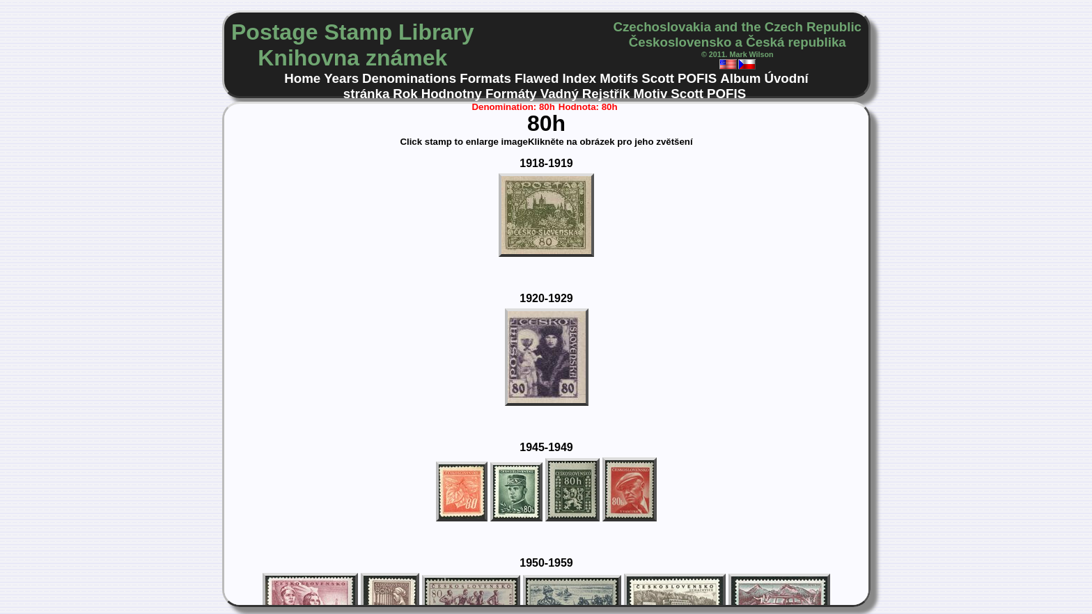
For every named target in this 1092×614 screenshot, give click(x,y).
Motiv (650, 93)
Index (579, 78)
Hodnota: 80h (588, 107)
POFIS (697, 78)
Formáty (511, 93)
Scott (657, 78)
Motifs (619, 78)
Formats (485, 78)
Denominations (409, 78)
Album (740, 78)
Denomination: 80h (512, 107)
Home (302, 78)
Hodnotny (451, 93)
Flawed (537, 78)
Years (341, 78)
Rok (405, 93)
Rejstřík (606, 93)
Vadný (559, 93)
